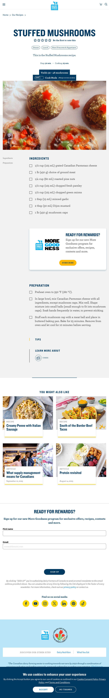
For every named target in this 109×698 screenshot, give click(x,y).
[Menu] (4, 4)
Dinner (36, 47)
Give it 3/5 (42, 40)
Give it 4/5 (46, 40)
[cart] (101, 4)
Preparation (8, 163)
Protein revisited (70, 473)
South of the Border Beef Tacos (76, 427)
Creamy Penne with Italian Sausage (23, 427)
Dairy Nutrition (64, 652)
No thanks (65, 689)
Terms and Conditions (59, 682)
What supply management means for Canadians (23, 475)
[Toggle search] (106, 4)
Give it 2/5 (39, 40)
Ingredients (8, 158)
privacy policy (70, 587)
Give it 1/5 (35, 40)
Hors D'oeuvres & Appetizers (64, 47)
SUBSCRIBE (68, 263)
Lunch (45, 47)
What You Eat (83, 652)
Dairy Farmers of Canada (54, 6)
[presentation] (54, 559)
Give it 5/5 (50, 40)
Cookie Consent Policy (87, 679)
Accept (43, 689)
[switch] (54, 78)
